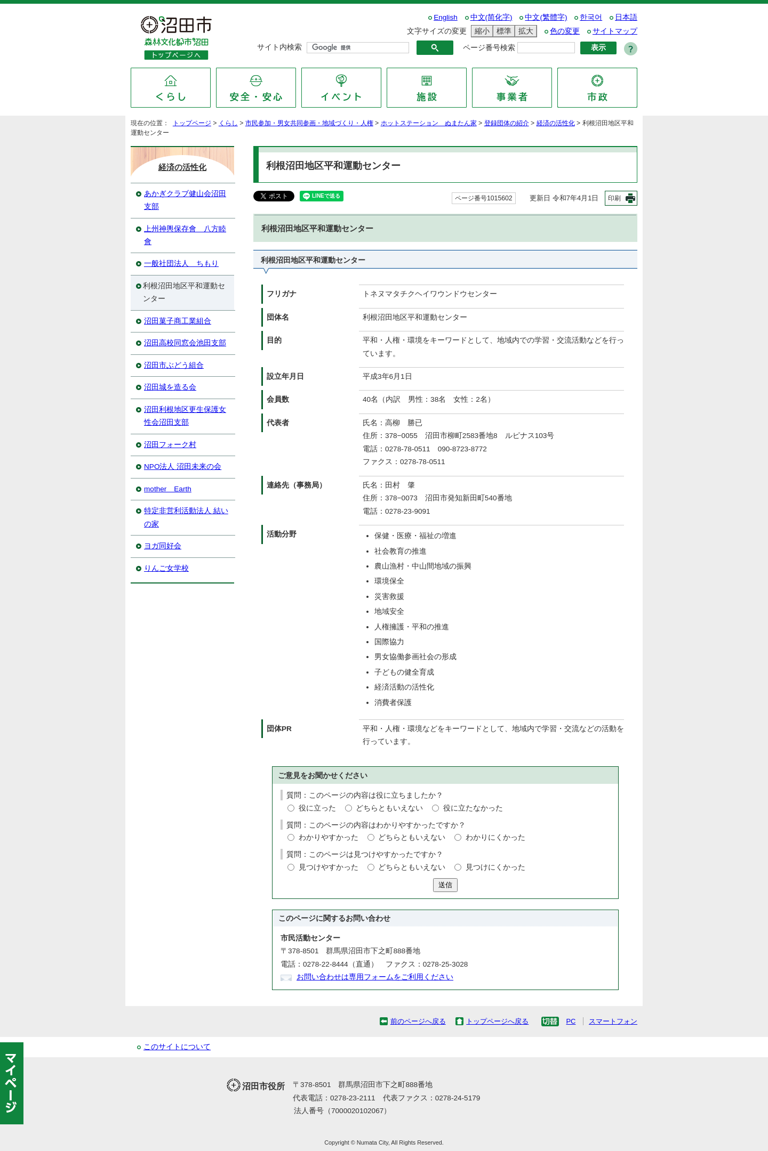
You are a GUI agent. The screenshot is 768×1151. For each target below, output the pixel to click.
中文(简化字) (491, 17)
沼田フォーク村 (170, 445)
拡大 (524, 31)
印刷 (614, 198)
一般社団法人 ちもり (181, 264)
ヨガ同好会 (162, 546)
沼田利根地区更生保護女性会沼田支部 (185, 416)
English (446, 17)
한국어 (591, 17)
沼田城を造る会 (170, 387)
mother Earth (167, 489)
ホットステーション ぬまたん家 (429, 123)
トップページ (192, 123)
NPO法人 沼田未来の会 (182, 467)
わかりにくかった (495, 837)
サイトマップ (615, 31)
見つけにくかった (495, 867)
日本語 (626, 17)
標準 (502, 31)
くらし (228, 123)
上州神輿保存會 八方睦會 (185, 235)
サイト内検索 (279, 47)
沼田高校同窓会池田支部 (185, 343)
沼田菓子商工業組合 (177, 321)
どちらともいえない (389, 808)
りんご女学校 (166, 568)
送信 (445, 885)
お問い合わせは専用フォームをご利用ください (375, 977)
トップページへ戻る (497, 1021)
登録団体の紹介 (506, 123)
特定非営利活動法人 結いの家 (186, 517)
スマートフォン (613, 1021)
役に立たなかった (473, 808)
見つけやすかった (328, 867)
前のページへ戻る (418, 1021)
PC (570, 1021)
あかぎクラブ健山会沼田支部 (185, 200)
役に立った (317, 808)
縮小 (480, 31)
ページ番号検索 (489, 48)
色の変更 (565, 31)
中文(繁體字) (546, 17)
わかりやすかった (328, 837)
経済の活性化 (556, 123)
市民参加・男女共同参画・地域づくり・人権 (309, 123)
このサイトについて (177, 1047)
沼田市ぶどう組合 (174, 365)
